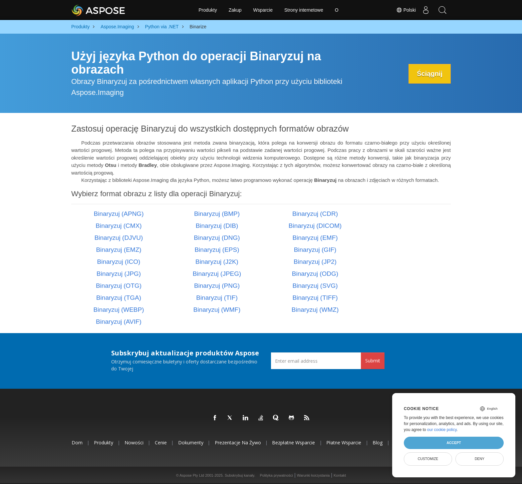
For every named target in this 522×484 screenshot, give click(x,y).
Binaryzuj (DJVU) (119, 237)
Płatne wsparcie (343, 442)
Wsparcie (263, 10)
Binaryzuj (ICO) (118, 261)
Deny (479, 459)
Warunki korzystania (313, 475)
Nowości (134, 442)
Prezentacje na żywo (238, 442)
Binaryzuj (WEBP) (118, 309)
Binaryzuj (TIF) (217, 297)
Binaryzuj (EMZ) (118, 249)
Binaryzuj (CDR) (315, 213)
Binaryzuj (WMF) (216, 309)
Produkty (207, 10)
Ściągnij (429, 73)
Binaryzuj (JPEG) (217, 273)
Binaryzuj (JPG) (119, 273)
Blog (378, 442)
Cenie (161, 442)
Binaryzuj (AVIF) (118, 321)
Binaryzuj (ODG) (315, 273)
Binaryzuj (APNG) (119, 213)
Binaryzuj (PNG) (217, 285)
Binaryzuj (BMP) (217, 213)
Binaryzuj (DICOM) (315, 225)
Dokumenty (190, 442)
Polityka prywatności (276, 475)
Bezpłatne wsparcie (293, 442)
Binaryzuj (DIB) (217, 225)
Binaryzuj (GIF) (315, 249)
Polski (406, 10)
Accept (453, 443)
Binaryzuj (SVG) (315, 285)
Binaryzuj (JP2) (315, 261)
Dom (77, 442)
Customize (428, 459)
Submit (372, 360)
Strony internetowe (303, 10)
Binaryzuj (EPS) (216, 249)
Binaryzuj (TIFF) (315, 297)
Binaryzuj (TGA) (118, 297)
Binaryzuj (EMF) (315, 237)
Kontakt (340, 475)
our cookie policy (442, 429)
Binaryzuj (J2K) (216, 261)
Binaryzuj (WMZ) (315, 309)
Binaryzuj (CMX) (118, 225)
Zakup (235, 10)
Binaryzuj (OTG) (118, 285)
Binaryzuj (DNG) (217, 237)
